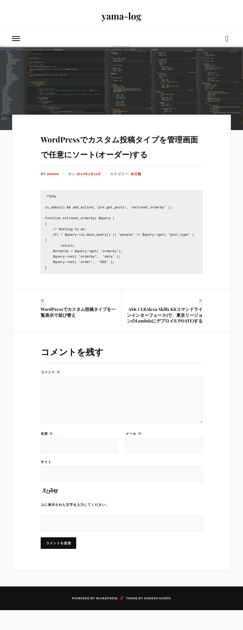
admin (53, 189)
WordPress (107, 618)
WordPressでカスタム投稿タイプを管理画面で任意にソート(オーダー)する (121, 152)
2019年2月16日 (91, 189)
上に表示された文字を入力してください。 (75, 524)
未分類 (139, 189)
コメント (50, 390)
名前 (47, 452)
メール (134, 452)
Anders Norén (157, 618)
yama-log (121, 15)
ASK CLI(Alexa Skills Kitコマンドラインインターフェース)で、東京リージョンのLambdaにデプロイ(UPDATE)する (165, 333)
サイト (46, 481)
